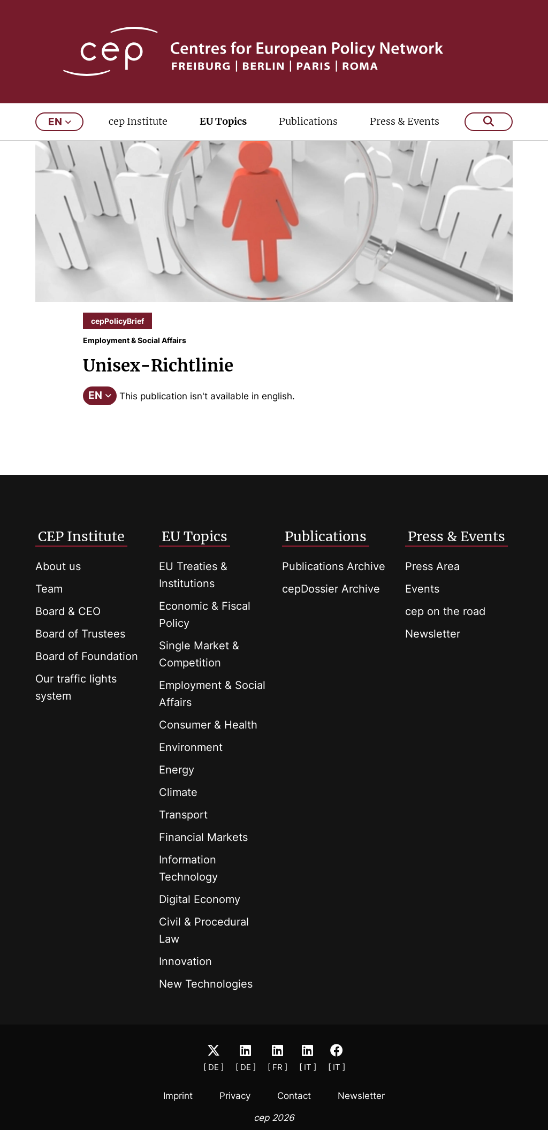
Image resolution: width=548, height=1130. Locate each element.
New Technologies (206, 983)
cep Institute (138, 121)
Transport (183, 814)
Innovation (185, 961)
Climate (178, 792)
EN (99, 395)
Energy (176, 769)
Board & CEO (68, 611)
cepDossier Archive (331, 588)
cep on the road (445, 611)
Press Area (432, 566)
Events (422, 588)
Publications (308, 121)
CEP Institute (81, 536)
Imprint (178, 1095)
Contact (294, 1095)
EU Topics (223, 121)
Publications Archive (333, 566)
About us (58, 566)
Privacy (234, 1095)
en (59, 122)
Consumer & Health (208, 724)
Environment (191, 747)
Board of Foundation (86, 656)
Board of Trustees (80, 633)
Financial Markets (203, 837)
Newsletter (432, 633)
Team (49, 588)
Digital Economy (199, 899)
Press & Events (404, 121)
